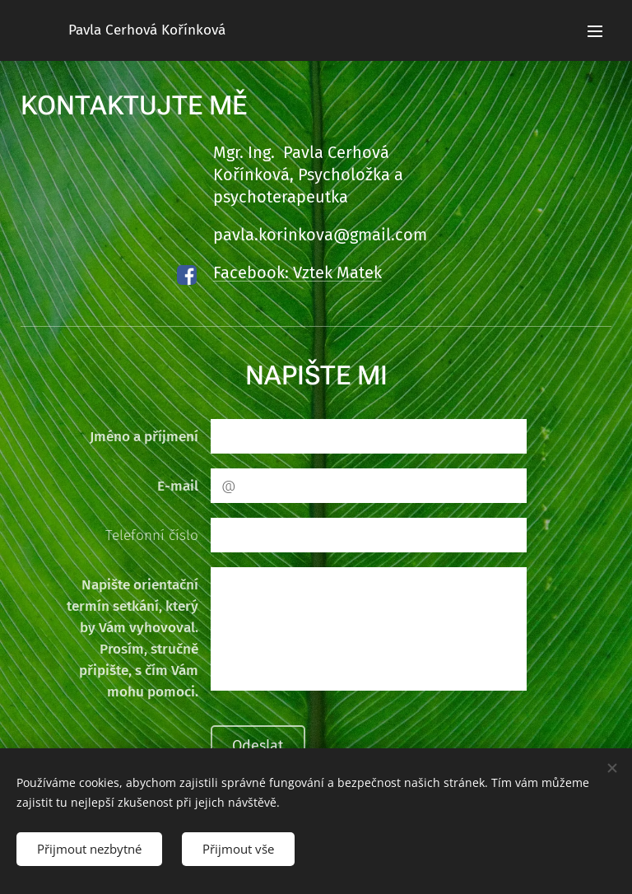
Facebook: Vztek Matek (297, 272)
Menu (595, 31)
